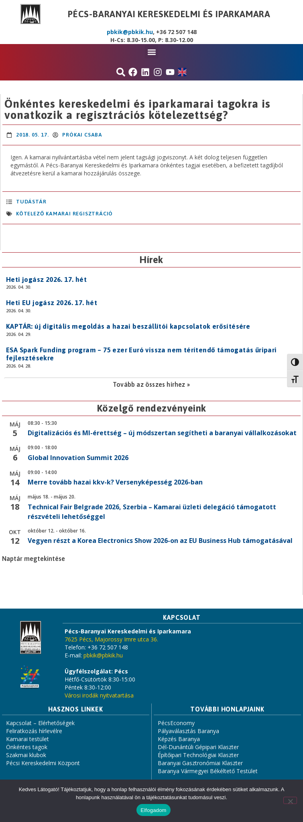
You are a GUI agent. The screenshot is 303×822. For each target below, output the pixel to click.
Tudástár (31, 202)
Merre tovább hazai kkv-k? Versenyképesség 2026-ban (115, 482)
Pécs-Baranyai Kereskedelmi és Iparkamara (169, 14)
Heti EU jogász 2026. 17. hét (51, 303)
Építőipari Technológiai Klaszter (198, 755)
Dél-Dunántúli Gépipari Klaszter (198, 747)
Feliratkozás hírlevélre (34, 731)
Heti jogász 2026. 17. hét (46, 279)
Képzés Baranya (179, 739)
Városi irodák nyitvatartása (99, 695)
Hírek (151, 259)
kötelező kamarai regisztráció (64, 214)
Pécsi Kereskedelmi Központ (43, 763)
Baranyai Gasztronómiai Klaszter (200, 763)
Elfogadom (153, 810)
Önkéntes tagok (26, 747)
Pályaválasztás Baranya (188, 731)
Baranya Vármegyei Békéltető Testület (208, 771)
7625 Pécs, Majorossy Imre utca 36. (111, 639)
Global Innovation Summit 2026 (78, 457)
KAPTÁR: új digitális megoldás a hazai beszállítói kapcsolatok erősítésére (128, 326)
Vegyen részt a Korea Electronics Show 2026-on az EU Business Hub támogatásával (160, 540)
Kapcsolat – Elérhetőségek (40, 723)
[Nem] (290, 800)
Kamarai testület (27, 739)
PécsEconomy (176, 723)
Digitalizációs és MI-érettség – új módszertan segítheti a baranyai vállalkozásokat (162, 432)
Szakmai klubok (26, 755)
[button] (151, 51)
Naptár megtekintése (33, 558)
